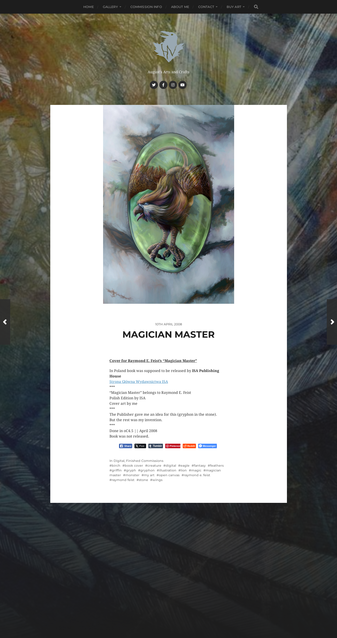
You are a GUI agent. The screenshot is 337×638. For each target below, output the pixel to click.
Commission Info (146, 7)
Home (88, 7)
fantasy (200, 465)
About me (180, 7)
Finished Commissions (144, 461)
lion (184, 470)
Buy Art (234, 7)
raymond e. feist (197, 475)
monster (132, 475)
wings (157, 480)
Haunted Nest (177, 601)
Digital (119, 461)
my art (149, 475)
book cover (134, 465)
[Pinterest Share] (172, 446)
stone (143, 480)
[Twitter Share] (140, 446)
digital (171, 465)
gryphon (147, 470)
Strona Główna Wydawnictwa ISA (138, 382)
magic (196, 470)
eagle (185, 465)
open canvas (169, 475)
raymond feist (123, 480)
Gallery (110, 7)
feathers (217, 465)
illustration (167, 470)
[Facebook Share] (125, 446)
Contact (206, 7)
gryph (131, 470)
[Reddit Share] (189, 446)
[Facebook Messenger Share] (207, 446)
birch (116, 465)
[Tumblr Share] (155, 446)
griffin (117, 470)
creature (154, 465)
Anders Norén (177, 612)
